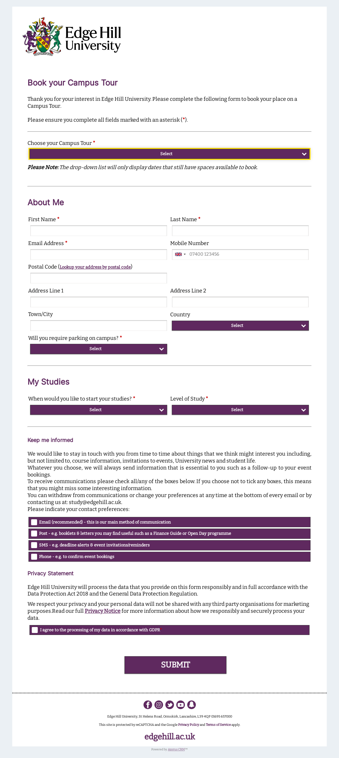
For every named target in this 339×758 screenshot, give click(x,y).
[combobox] (180, 254)
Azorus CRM (176, 749)
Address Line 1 (46, 290)
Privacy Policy (188, 725)
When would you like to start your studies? (81, 399)
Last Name (185, 219)
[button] (175, 665)
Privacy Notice (103, 611)
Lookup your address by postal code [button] (95, 267)
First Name (44, 219)
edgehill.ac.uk (169, 736)
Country (180, 314)
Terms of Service (218, 725)
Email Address (48, 243)
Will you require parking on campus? (75, 338)
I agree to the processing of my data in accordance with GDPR (101, 629)
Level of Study (189, 399)
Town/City (40, 314)
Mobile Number (189, 243)
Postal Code (80, 267)
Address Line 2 (188, 290)
